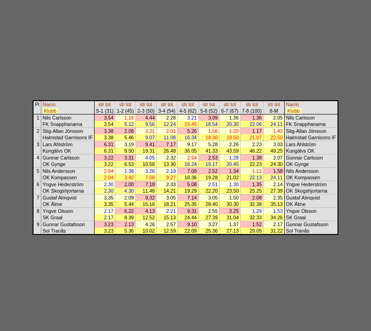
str (101, 104)
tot (108, 104)
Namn (49, 104)
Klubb (50, 111)
